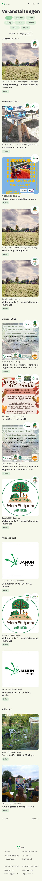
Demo (30, 18)
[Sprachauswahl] (33, 3)
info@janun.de (27, 859)
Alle (9, 18)
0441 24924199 (27, 870)
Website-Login (10, 859)
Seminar (19, 18)
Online (14, 27)
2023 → (35, 819)
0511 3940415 (26, 855)
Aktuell (12, 33)
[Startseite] (6, 3)
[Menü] (38, 3)
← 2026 (5, 819)
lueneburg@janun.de (11, 874)
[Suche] (29, 3)
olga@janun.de (27, 874)
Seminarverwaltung (12, 855)
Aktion (25, 27)
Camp (8, 23)
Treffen (31, 23)
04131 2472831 (9, 870)
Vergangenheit (25, 33)
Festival (20, 23)
